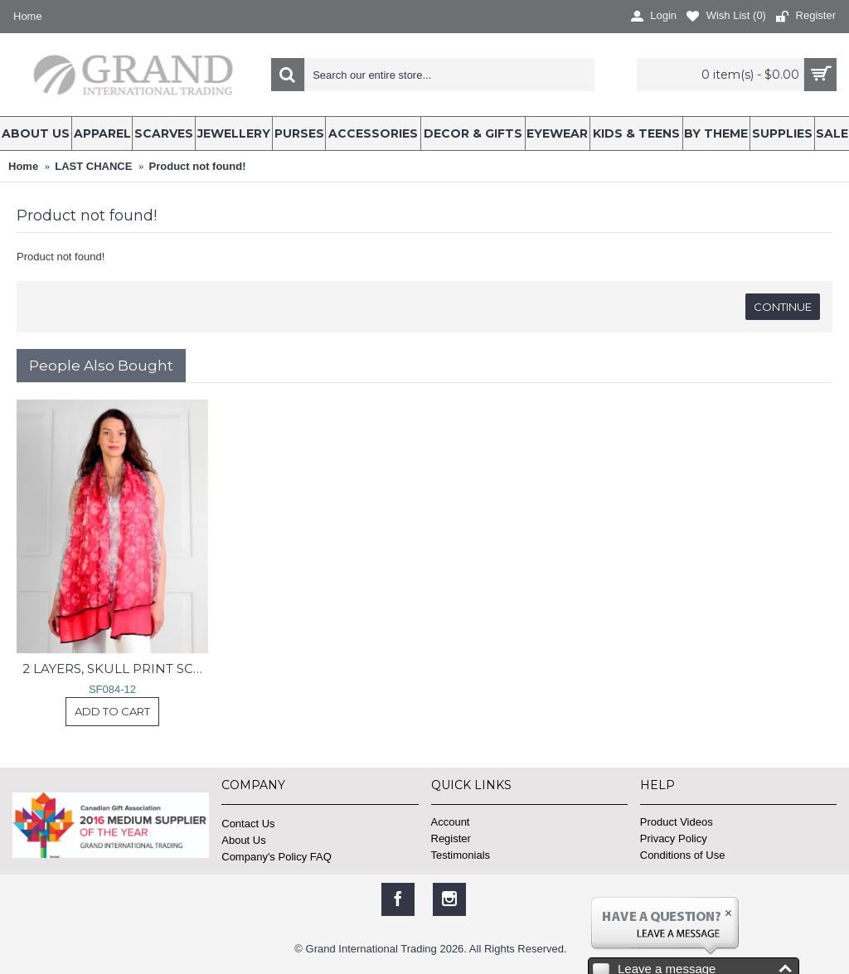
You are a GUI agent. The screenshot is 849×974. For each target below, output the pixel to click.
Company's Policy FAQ (276, 856)
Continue (783, 306)
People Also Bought (101, 365)
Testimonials (461, 855)
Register (451, 838)
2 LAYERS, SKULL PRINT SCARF (115, 668)
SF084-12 (112, 689)
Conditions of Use (682, 855)
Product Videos (676, 822)
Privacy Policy (673, 838)
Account (450, 822)
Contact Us (247, 823)
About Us (243, 840)
